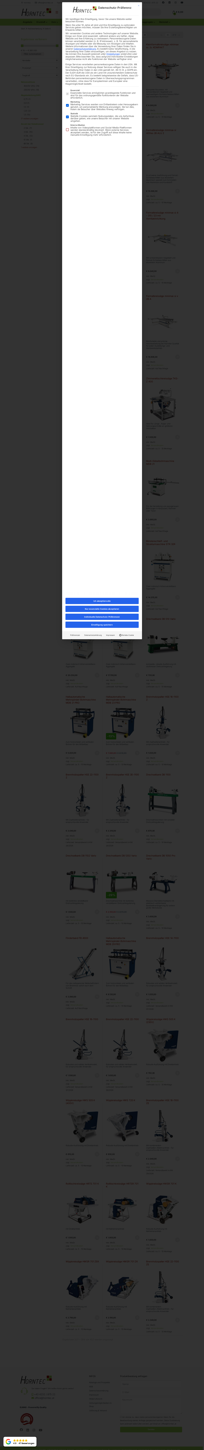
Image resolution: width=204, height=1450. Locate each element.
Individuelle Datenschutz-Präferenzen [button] (102, 617)
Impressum (110, 635)
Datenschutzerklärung (85, 48)
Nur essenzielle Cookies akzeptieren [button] (102, 609)
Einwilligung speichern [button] (102, 625)
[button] (19, 1442)
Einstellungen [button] (113, 54)
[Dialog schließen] (138, 5)
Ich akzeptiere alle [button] (101, 601)
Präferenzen (75, 635)
